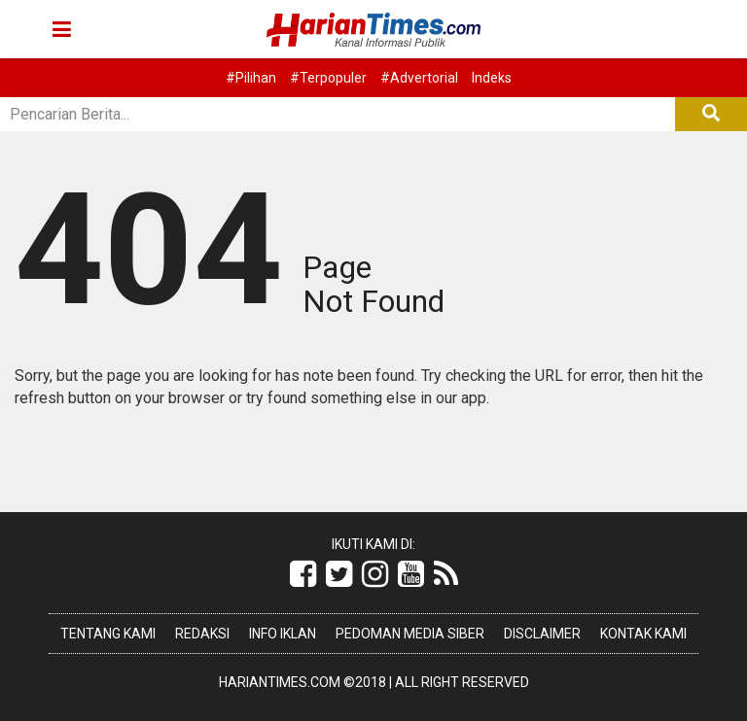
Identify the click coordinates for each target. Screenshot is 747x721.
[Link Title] (303, 574)
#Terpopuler (328, 78)
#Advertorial (419, 78)
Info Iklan (282, 633)
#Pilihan (251, 78)
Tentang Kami (108, 633)
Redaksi (202, 633)
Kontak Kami (643, 633)
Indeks (492, 78)
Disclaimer (542, 633)
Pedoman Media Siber (410, 633)
